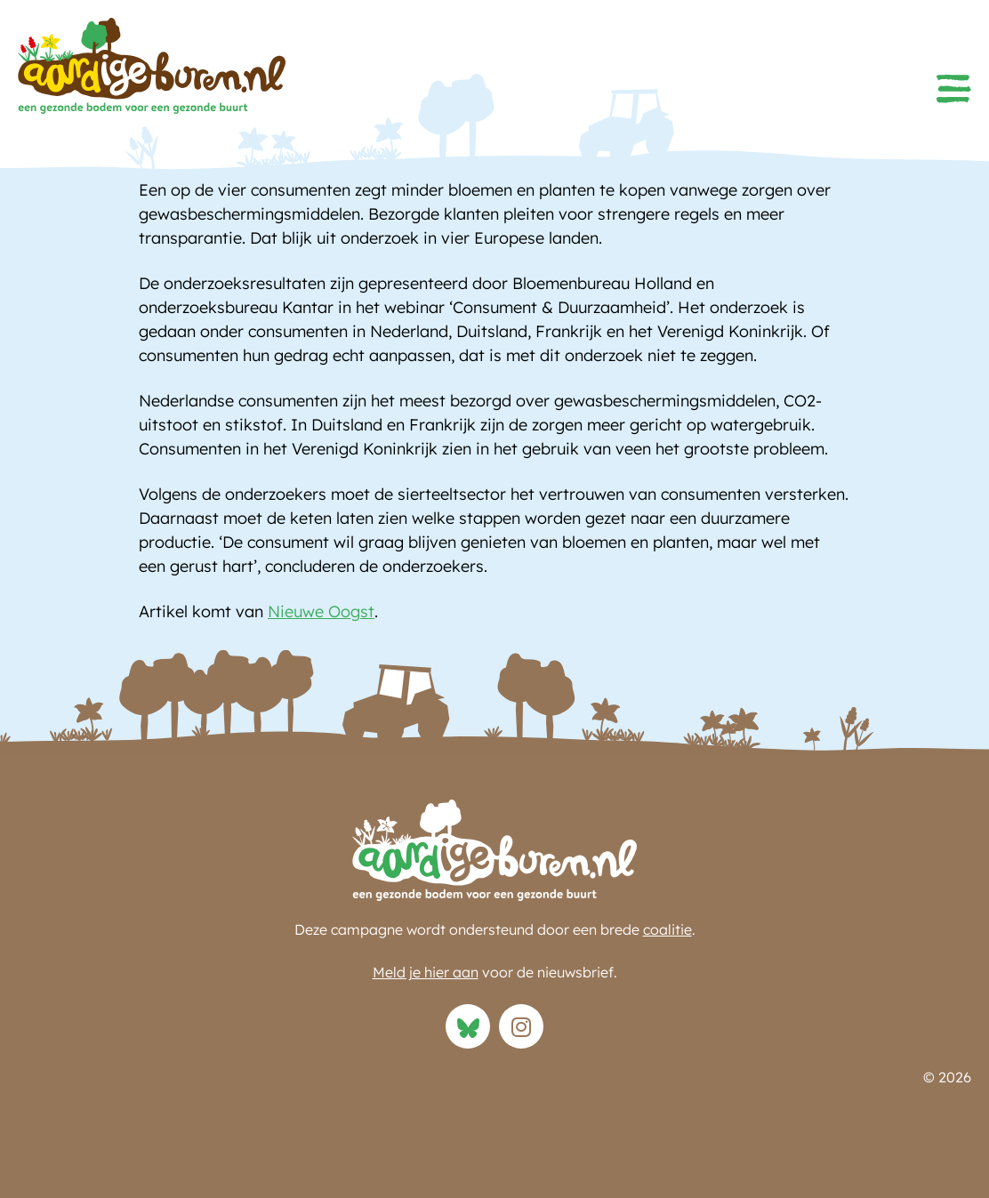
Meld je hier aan (425, 972)
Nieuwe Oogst (321, 611)
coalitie (667, 929)
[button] (953, 89)
